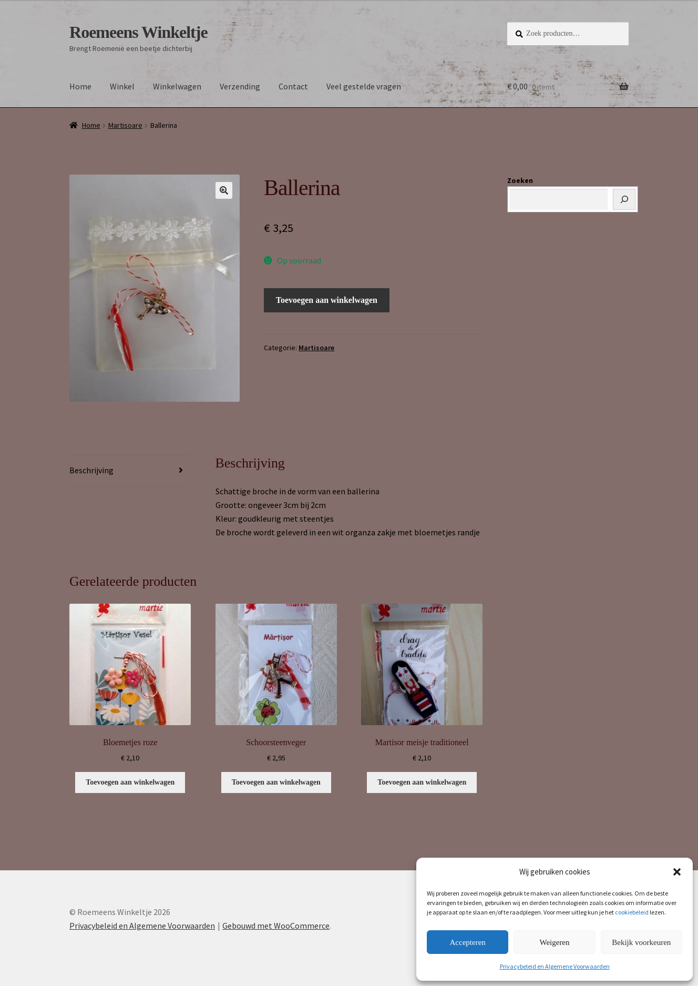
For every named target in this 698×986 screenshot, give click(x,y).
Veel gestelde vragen (363, 86)
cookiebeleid (632, 912)
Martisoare (125, 125)
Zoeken (520, 180)
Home (80, 86)
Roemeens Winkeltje (138, 32)
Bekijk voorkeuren (641, 942)
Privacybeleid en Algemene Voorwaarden (555, 966)
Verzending (240, 86)
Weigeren (554, 942)
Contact (293, 86)
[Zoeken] (624, 199)
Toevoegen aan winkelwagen (326, 300)
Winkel (122, 86)
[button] (677, 872)
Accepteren (468, 942)
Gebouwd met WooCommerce (276, 925)
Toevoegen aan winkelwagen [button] (130, 782)
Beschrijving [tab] (91, 470)
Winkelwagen (177, 86)
